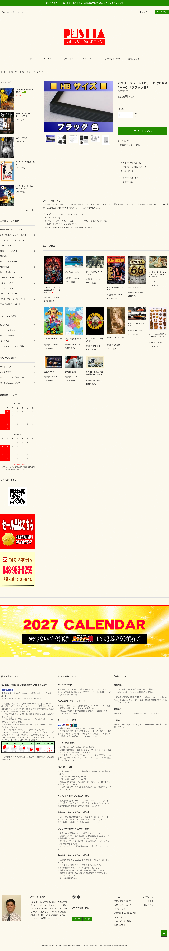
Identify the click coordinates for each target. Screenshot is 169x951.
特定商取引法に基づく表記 (129, 145)
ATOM (122, 925)
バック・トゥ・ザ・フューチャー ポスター (25, 187)
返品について (123, 141)
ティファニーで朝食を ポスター (25, 163)
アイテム (161, 12)
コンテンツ (89, 59)
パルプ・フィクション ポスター (116, 289)
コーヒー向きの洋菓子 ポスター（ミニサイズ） (157, 336)
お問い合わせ (133, 59)
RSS (116, 925)
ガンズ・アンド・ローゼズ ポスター (94, 340)
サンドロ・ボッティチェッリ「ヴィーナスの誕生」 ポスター (157, 274)
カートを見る (147, 901)
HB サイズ (39, 72)
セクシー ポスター (22, 138)
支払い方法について (122, 901)
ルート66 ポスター (134, 287)
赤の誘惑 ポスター (73, 372)
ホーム (32, 59)
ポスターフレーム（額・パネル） (20, 72)
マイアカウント (148, 897)
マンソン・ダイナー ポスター (136, 324)
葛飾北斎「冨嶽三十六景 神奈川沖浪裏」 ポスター (95, 374)
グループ (69, 59)
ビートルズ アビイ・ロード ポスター (95, 273)
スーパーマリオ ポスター (53, 339)
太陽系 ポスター (50, 372)
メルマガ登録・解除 (111, 59)
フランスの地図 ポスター (74, 339)
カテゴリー (50, 59)
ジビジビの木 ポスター (73, 272)
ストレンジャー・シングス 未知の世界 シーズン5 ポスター (52, 290)
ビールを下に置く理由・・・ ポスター (23, 115)
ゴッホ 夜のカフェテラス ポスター (24, 91)
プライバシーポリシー (123, 917)
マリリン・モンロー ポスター (116, 339)
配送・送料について (122, 905)
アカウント (146, 12)
